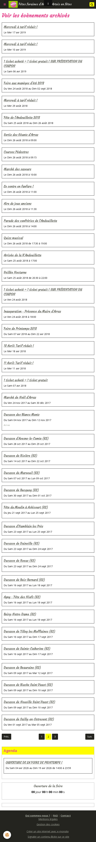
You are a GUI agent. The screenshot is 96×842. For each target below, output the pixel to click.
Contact (66, 815)
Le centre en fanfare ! (19, 186)
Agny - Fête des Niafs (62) (22, 597)
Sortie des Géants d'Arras (21, 135)
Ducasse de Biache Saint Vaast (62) (28, 685)
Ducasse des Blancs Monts (21, 415)
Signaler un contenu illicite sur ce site (48, 836)
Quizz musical (13, 238)
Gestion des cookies (48, 824)
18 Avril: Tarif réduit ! (19, 346)
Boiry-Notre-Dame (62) (20, 614)
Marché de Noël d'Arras (20, 397)
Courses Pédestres (16, 152)
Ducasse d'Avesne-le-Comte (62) (26, 438)
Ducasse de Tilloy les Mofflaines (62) (29, 631)
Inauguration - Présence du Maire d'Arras (32, 311)
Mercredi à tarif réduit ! (20, 27)
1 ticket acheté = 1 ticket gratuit (25, 380)
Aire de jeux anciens (17, 204)
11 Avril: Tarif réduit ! (18, 363)
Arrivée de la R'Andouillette (22, 255)
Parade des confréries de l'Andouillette (30, 221)
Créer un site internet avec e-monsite (48, 831)
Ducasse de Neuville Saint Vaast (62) (29, 702)
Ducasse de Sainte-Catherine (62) (27, 649)
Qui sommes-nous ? (37, 815)
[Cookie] (7, 835)
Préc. (6, 736)
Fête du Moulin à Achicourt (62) (26, 507)
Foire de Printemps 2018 (20, 329)
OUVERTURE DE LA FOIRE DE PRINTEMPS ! (34, 763)
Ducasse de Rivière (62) (20, 456)
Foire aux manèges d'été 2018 (24, 83)
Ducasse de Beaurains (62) (22, 668)
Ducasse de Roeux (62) (19, 561)
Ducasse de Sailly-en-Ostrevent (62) (29, 719)
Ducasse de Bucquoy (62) (21, 490)
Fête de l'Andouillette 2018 (22, 118)
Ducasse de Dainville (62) (21, 544)
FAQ (55, 815)
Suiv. (89, 736)
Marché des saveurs (17, 169)
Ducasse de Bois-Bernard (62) (24, 580)
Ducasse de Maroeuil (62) (22, 473)
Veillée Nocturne (15, 272)
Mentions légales (48, 819)
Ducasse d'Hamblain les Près (23, 526)
